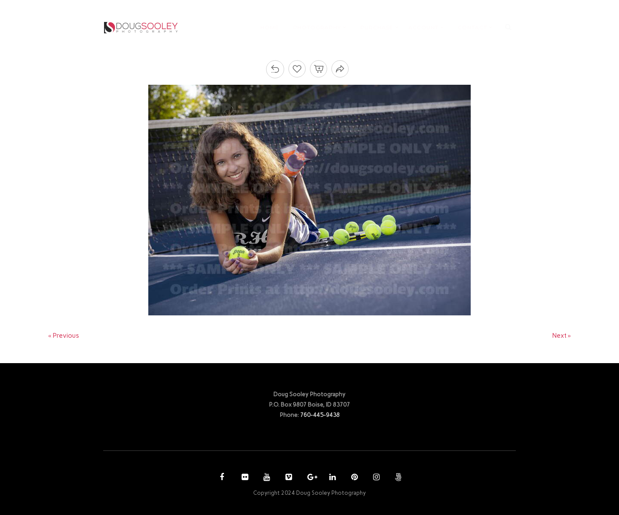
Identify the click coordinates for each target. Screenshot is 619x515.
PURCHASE (376, 27)
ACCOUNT (423, 27)
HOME (269, 27)
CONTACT (472, 27)
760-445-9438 (320, 414)
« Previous (63, 335)
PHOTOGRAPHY (317, 27)
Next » (561, 335)
